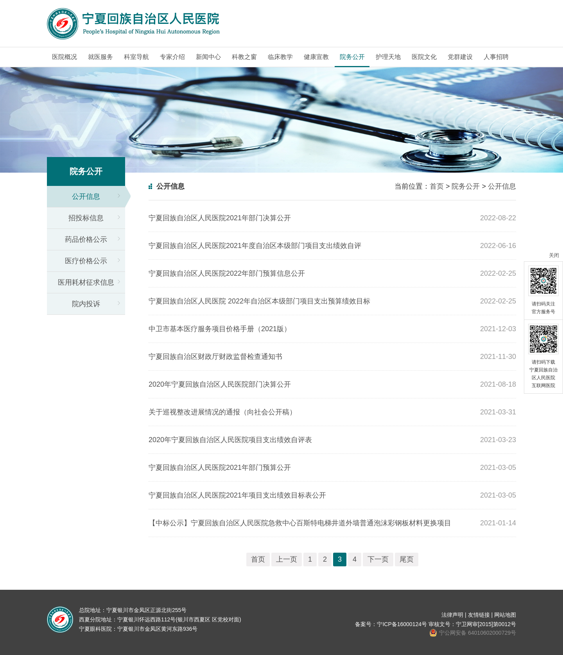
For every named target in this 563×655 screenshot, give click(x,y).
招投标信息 (86, 218)
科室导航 (136, 57)
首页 (437, 186)
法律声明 (452, 615)
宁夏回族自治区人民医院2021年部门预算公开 (220, 467)
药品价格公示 (86, 239)
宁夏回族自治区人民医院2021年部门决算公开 (220, 218)
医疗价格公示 (86, 261)
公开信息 (86, 196)
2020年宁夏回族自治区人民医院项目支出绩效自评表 (230, 440)
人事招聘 (496, 57)
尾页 (407, 559)
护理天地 (388, 57)
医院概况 (64, 57)
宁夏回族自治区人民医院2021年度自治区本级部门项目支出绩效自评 (255, 246)
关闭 (554, 255)
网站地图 (505, 615)
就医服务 (100, 57)
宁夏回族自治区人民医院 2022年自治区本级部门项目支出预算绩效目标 (259, 301)
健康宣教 (316, 57)
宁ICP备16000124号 (402, 624)
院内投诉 (86, 304)
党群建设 (460, 57)
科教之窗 (244, 57)
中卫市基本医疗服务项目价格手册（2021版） (220, 329)
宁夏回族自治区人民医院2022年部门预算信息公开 (227, 273)
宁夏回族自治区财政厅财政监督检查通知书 (215, 357)
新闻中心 (208, 57)
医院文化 (424, 57)
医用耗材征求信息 (86, 282)
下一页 (378, 559)
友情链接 (479, 615)
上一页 (286, 559)
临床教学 (280, 57)
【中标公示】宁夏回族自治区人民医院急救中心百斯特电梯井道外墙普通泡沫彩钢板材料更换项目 (300, 523)
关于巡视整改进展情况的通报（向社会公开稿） (222, 412)
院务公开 (352, 57)
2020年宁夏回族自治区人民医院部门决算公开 (220, 384)
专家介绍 (172, 57)
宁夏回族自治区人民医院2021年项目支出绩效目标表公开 (237, 495)
